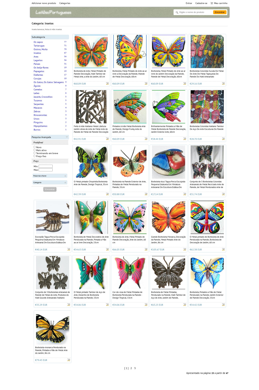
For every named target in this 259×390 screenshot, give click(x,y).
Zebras (37, 111)
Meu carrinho (219, 3)
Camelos (38, 89)
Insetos (37, 52)
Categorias (64, 3)
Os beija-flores (41, 67)
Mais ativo (40, 150)
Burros (37, 129)
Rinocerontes (40, 115)
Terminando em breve (45, 153)
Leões (36, 93)
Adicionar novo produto (44, 3)
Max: (36, 169)
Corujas (37, 78)
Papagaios (39, 71)
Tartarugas (39, 45)
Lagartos (38, 60)
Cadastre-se (201, 3)
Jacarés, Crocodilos (43, 96)
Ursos (36, 118)
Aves (36, 56)
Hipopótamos (40, 126)
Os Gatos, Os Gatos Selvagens (49, 82)
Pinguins (38, 122)
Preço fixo (39, 156)
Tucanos (38, 100)
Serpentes (39, 104)
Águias (37, 85)
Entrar (189, 3)
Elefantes (38, 74)
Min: (36, 166)
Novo (37, 147)
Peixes (37, 63)
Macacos (38, 107)
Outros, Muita (40, 49)
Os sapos (38, 42)
